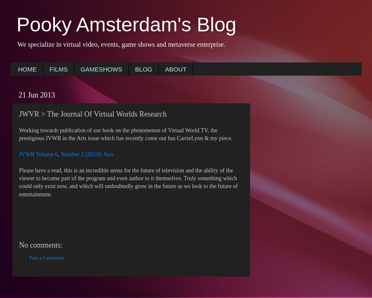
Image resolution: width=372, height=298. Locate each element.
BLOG (144, 69)
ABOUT (175, 69)
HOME (27, 69)
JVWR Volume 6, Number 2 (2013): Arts (66, 154)
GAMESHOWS (101, 69)
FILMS (59, 69)
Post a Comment (46, 258)
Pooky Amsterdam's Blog (126, 25)
